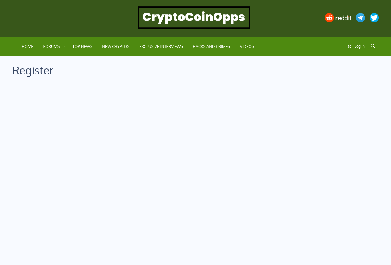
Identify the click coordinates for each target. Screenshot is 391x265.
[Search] (373, 47)
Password (118, 145)
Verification (117, 173)
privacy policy (199, 207)
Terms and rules (297, 256)
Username (118, 95)
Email (122, 123)
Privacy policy (325, 256)
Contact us (272, 256)
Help (344, 256)
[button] (64, 46)
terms (173, 207)
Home (357, 256)
